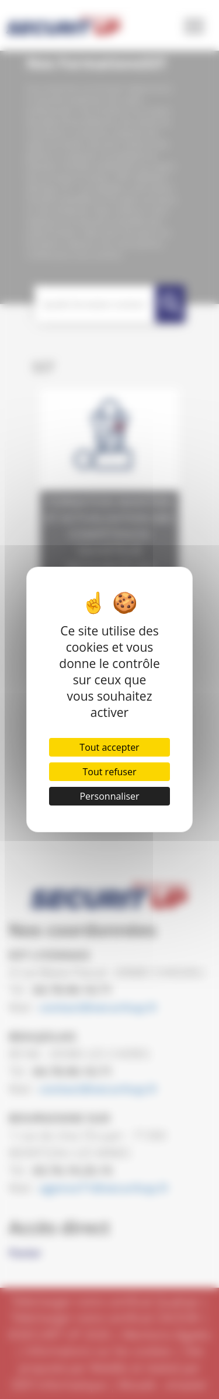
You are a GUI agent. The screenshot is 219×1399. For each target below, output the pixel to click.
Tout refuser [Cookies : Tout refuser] (110, 771)
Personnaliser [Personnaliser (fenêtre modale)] (109, 796)
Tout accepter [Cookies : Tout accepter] (109, 747)
